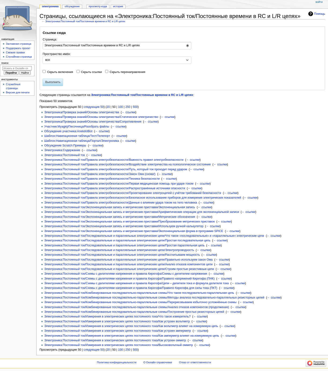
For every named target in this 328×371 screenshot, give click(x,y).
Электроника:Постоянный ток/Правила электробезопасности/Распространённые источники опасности (114, 188)
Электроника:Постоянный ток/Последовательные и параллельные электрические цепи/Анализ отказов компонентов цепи (128, 264)
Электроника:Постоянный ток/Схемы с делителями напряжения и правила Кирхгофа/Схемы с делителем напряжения (125, 273)
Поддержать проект (18, 48)
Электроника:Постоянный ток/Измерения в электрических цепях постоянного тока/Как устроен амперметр (117, 330)
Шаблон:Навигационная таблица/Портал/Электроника (81, 140)
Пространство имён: (56, 54)
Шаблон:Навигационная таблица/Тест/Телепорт (77, 136)
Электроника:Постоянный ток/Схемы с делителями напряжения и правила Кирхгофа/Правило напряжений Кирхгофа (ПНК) (129, 278)
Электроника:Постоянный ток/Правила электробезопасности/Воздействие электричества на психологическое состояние (127, 164)
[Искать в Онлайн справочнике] (17, 68)
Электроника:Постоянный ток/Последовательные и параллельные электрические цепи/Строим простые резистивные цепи (129, 269)
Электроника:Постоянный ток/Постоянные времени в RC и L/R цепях (85, 21)
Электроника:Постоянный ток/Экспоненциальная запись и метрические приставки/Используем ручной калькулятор (123, 226)
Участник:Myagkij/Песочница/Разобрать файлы (76, 126)
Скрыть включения (60, 72)
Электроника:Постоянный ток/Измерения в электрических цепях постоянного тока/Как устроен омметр (115, 340)
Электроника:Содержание (62, 150)
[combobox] (117, 45)
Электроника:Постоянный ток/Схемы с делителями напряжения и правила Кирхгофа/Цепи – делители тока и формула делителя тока (136, 283)
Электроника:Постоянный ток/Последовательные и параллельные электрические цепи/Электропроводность (119, 250)
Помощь (319, 13)
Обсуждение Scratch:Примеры (65, 145)
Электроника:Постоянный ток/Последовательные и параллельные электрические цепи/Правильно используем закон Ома (128, 259)
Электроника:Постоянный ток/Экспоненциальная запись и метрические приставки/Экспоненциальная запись (119, 207)
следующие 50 (94, 107)
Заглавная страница (18, 43)
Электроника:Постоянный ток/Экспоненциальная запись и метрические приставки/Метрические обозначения (119, 216)
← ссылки (128, 112)
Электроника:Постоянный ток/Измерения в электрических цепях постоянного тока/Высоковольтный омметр (118, 345)
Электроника (50, 6)
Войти (319, 1)
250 (127, 107)
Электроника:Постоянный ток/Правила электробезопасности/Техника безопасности (102, 178)
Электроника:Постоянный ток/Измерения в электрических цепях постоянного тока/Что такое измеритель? (117, 316)
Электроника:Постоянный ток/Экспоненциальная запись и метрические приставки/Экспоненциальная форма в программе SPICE (133, 231)
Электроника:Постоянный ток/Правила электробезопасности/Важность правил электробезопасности (114, 159)
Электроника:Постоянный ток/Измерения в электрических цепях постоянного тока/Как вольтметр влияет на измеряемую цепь (131, 326)
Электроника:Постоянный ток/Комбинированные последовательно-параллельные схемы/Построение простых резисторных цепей (134, 311)
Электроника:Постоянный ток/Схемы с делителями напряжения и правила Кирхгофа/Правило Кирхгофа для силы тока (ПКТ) (130, 288)
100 (120, 107)
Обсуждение (72, 6)
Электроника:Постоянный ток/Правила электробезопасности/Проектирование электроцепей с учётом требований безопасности (132, 193)
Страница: (50, 39)
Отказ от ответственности (195, 362)
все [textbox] (47, 60)
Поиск (4, 63)
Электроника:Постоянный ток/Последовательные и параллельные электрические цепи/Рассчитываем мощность (122, 254)
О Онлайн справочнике (157, 362)
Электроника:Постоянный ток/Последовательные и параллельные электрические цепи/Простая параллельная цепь (124, 245)
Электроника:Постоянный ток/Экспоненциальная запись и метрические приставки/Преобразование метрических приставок (129, 221)
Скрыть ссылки (91, 72)
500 (135, 107)
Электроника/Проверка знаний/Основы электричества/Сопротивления (92, 121)
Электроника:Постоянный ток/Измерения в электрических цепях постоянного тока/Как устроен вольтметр (117, 321)
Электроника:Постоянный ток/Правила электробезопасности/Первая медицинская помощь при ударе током (118, 183)
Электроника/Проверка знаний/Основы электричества (81, 112)
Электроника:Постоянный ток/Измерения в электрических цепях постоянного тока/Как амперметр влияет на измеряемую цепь (131, 335)
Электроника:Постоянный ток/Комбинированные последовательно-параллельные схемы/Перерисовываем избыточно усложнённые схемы (140, 302)
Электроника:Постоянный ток (64, 155)
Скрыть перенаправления (127, 72)
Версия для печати (17, 92)
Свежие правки (15, 52)
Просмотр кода (98, 6)
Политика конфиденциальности (116, 362)
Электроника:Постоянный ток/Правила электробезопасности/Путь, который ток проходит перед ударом (115, 169)
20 (108, 107)
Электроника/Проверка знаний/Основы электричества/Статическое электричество (101, 117)
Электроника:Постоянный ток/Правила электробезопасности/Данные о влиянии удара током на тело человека (120, 202)
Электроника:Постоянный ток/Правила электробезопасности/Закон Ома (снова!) (99, 174)
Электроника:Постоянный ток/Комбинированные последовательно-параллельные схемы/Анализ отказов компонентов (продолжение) (136, 307)
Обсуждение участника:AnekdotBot (68, 131)
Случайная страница (19, 56)
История (118, 6)
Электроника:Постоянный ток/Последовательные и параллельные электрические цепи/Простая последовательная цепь (127, 240)
